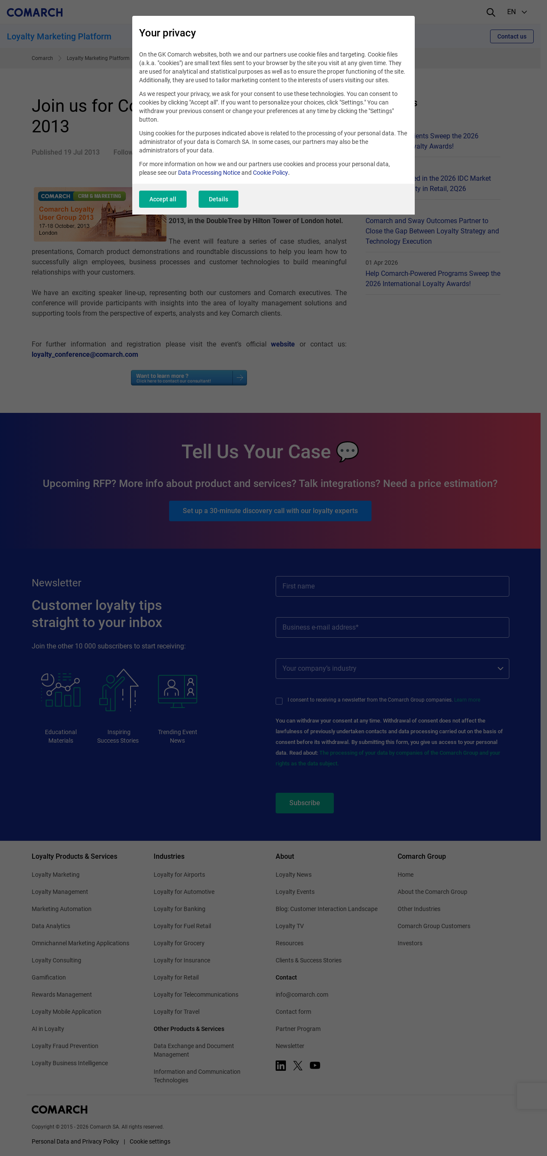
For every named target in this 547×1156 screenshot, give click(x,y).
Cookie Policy (270, 172)
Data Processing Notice (209, 172)
